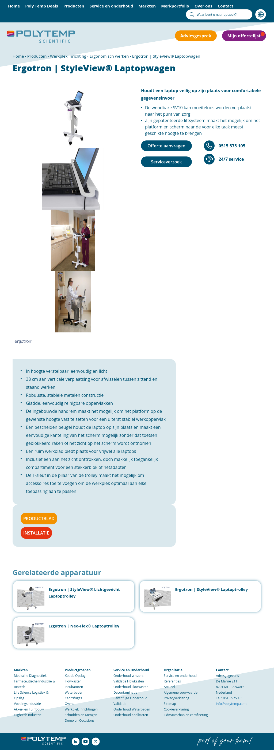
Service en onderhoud (111, 6)
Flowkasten (73, 681)
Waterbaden (74, 692)
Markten (147, 6)
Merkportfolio (175, 6)
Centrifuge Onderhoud (130, 698)
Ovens (69, 703)
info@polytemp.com (231, 703)
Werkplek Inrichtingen (81, 709)
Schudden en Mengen (81, 715)
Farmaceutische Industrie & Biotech (34, 684)
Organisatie (173, 670)
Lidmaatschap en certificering (186, 715)
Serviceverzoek (166, 162)
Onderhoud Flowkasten (131, 687)
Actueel (169, 687)
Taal (260, 14)
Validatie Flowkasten (128, 681)
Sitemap (170, 703)
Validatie (119, 703)
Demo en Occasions (79, 720)
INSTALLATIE (36, 533)
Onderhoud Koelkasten (130, 715)
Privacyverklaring (176, 698)
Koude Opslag (75, 675)
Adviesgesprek (195, 36)
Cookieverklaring (176, 709)
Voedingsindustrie (27, 703)
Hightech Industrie (27, 715)
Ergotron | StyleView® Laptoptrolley (211, 589)
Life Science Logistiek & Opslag (31, 695)
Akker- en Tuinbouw (29, 709)
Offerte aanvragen (166, 146)
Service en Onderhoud (131, 670)
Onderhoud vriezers (128, 675)
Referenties (172, 681)
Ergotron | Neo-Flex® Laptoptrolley (83, 626)
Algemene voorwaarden (181, 692)
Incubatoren (74, 687)
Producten (73, 6)
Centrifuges (73, 698)
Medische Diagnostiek (30, 675)
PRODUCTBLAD (39, 518)
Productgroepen (78, 670)
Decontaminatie (125, 692)
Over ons (203, 6)
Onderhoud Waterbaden (131, 709)
